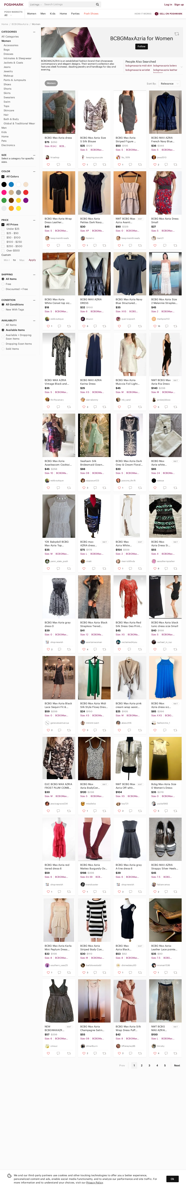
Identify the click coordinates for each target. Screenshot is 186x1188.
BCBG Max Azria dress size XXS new (160, 705)
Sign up (179, 4)
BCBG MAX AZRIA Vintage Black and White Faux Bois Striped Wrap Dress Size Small (57, 382)
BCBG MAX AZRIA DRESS (91, 301)
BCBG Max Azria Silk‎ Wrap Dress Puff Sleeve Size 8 (128, 1028)
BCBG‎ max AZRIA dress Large (87, 543)
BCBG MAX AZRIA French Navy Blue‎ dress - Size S (162, 139)
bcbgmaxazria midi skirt (139, 65)
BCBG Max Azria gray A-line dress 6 (129, 866)
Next (177, 1065)
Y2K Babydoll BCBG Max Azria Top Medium (57, 543)
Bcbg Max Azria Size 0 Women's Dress (163, 786)
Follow (141, 46)
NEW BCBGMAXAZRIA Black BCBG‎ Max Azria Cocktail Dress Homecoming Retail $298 (54, 1028)
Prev (122, 1065)
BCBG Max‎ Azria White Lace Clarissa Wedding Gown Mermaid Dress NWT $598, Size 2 (125, 543)
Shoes (7, 84)
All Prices (9, 224)
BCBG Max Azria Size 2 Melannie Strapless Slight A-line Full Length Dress (164, 301)
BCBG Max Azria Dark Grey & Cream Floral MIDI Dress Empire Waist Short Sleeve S (129, 462)
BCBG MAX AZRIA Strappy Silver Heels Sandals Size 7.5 (163, 866)
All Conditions (12, 304)
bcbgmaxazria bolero (165, 65)
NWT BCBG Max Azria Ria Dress (161, 382)
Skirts (7, 93)
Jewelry (8, 71)
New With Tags (12, 309)
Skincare (9, 110)
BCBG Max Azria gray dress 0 (57, 624)
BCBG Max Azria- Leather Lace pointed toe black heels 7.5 (164, 947)
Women (31, 13)
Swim (7, 101)
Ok (172, 1179)
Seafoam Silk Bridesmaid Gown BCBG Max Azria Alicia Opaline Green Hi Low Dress (94, 462)
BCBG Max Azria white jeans (158, 462)
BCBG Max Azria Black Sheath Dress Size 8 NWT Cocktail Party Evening (124, 947)
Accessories (11, 45)
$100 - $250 (11, 241)
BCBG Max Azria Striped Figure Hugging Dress (126, 139)
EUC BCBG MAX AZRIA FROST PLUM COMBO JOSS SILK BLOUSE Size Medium (58, 786)
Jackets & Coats (13, 62)
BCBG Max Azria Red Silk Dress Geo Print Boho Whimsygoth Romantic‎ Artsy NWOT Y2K (129, 624)
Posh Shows (91, 13)
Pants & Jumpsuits (15, 80)
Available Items (13, 330)
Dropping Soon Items (16, 343)
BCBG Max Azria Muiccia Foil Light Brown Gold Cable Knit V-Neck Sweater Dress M (128, 382)
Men (43, 13)
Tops (6, 106)
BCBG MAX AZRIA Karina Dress (91, 382)
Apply (32, 260)
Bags (7, 49)
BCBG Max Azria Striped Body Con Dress (91, 947)
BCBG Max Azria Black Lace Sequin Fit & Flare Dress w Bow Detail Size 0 (58, 705)
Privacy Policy (94, 1182)
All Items (9, 279)
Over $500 (10, 250)
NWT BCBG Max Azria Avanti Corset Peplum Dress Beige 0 (125, 220)
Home (63, 13)
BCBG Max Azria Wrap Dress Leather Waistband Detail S (58, 220)
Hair (6, 114)
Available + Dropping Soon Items (16, 336)
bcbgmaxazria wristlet (138, 70)
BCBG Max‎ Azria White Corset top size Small (58, 301)
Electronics (8, 145)
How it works (143, 13)
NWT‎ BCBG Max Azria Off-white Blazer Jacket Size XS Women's (125, 786)
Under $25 (10, 228)
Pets (4, 140)
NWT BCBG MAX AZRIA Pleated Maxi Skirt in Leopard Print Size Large (161, 1028)
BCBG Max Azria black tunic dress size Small (164, 624)
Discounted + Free (14, 289)
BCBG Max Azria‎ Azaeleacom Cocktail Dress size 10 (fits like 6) (58, 462)
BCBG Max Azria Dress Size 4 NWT (161, 543)
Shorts (7, 88)
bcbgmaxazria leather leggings (165, 71)
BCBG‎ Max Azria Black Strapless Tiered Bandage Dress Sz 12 (94, 624)
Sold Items (10, 348)
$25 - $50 (10, 233)
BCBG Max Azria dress (58, 137)
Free (6, 284)
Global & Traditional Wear (19, 123)
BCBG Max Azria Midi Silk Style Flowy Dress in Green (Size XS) (93, 705)
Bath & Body (11, 119)
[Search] (69, 4)
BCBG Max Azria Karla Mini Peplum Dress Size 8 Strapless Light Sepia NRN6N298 (58, 947)
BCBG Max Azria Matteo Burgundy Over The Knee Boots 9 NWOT (94, 866)
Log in (168, 4)
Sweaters (9, 97)
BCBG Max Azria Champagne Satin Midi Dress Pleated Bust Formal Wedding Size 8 (93, 1028)
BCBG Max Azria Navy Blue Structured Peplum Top (129, 301)
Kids (52, 13)
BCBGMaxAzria (20, 24)
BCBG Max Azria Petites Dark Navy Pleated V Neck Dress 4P (93, 220)
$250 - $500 (11, 246)
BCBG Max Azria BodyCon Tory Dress (89, 786)
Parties (75, 13)
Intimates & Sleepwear (17, 58)
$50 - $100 (11, 237)
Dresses (8, 54)
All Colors (10, 176)
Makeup (8, 75)
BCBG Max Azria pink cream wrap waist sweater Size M (128, 705)
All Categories (10, 36)
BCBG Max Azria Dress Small (165, 220)
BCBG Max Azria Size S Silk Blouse (93, 139)
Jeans (7, 67)
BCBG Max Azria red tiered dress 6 (57, 866)
